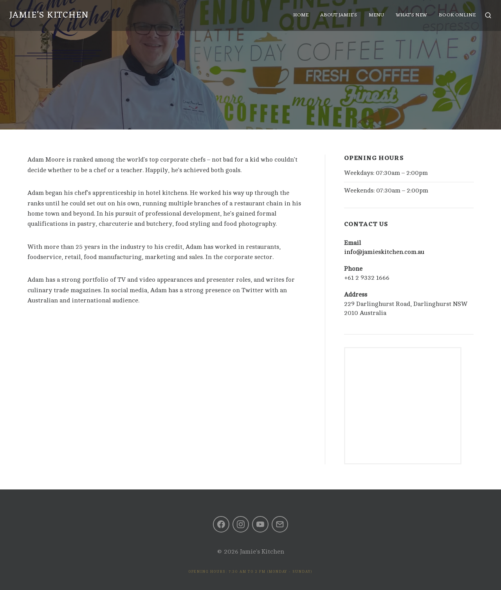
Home (297, 18)
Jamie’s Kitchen (52, 18)
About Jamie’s (335, 18)
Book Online (454, 18)
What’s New (408, 18)
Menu (373, 18)
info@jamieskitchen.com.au (384, 251)
